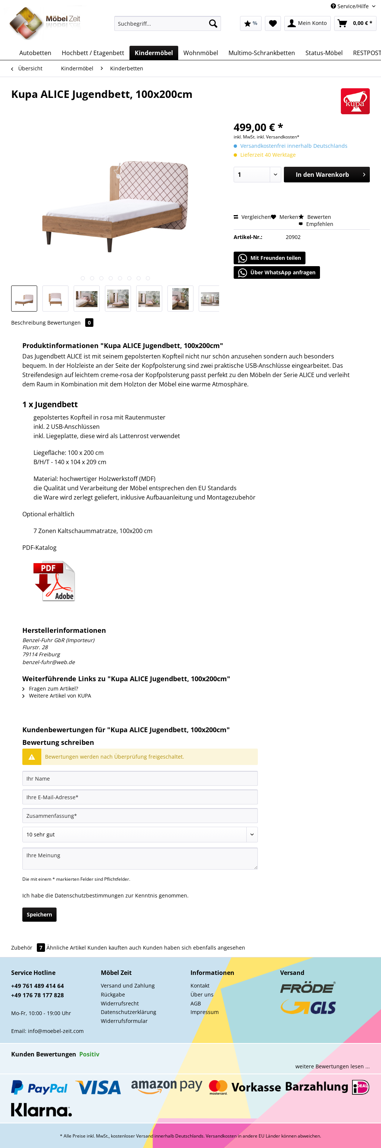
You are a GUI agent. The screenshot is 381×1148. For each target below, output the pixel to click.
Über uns (202, 994)
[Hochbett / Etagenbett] (93, 53)
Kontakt (199, 985)
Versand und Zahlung (128, 985)
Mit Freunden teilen (269, 258)
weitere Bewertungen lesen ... (332, 1066)
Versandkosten (221, 1136)
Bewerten (314, 216)
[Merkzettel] (273, 23)
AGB (195, 1003)
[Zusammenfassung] (140, 815)
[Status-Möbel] (324, 53)
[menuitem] (167, 27)
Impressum (204, 1011)
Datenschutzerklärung (128, 1011)
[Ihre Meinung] (140, 859)
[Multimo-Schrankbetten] (261, 53)
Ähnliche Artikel (66, 947)
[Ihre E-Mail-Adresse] (140, 797)
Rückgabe (113, 994)
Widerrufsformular (124, 1020)
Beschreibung (28, 322)
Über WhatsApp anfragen (277, 272)
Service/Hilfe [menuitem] (350, 6)
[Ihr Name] (140, 778)
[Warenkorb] (355, 23)
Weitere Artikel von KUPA (56, 695)
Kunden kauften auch (114, 947)
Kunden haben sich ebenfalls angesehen (194, 947)
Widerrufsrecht (120, 1003)
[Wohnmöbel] (200, 53)
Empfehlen (315, 223)
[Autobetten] (35, 53)
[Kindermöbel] (153, 53)
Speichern (39, 914)
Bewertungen (70, 322)
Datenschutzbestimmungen (89, 895)
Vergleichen (252, 216)
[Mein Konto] (307, 23)
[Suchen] (213, 23)
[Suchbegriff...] (167, 23)
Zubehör (29, 947)
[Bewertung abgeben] (140, 834)
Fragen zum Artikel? (50, 688)
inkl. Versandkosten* (278, 137)
